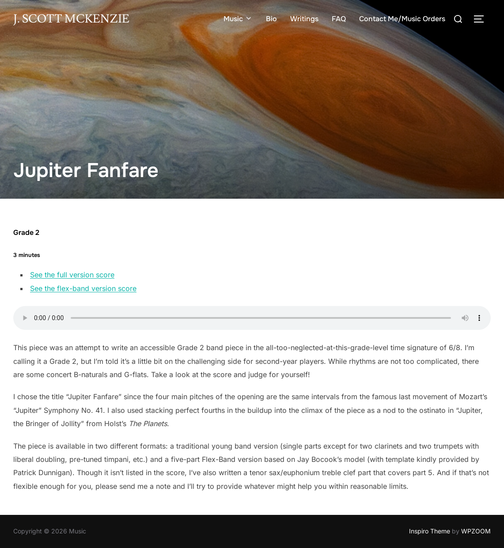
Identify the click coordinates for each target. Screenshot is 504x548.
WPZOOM (476, 531)
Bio (271, 18)
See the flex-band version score (83, 288)
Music (238, 18)
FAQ (339, 18)
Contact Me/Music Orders (402, 18)
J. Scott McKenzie (71, 18)
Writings (304, 18)
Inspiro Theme (429, 531)
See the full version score (72, 274)
